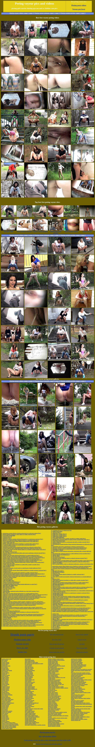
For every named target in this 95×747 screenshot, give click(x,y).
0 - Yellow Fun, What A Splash (9, 577)
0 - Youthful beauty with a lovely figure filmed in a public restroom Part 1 (20, 572)
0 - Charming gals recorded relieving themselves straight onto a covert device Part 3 (72, 603)
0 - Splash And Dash (7, 606)
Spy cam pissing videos (47, 736)
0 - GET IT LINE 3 (55, 618)
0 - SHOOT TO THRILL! (56, 562)
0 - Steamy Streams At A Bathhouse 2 (11, 582)
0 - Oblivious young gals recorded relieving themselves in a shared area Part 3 (21, 595)
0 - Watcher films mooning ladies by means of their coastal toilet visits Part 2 (70, 539)
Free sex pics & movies (56, 644)
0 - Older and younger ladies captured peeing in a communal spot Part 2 (69, 623)
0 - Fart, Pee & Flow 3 (7, 588)
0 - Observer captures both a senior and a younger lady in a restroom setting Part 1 (22, 604)
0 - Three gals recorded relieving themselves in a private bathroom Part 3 (20, 593)
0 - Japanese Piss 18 (7, 550)
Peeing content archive (68, 13)
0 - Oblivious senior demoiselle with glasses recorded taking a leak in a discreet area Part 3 (24, 594)
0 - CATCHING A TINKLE (57, 550)
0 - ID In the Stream (56, 627)
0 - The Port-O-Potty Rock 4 (58, 557)
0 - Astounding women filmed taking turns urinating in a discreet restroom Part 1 (71, 566)
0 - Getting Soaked (55, 601)
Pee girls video (56, 639)
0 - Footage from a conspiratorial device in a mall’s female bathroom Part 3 (70, 609)
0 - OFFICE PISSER (6, 617)
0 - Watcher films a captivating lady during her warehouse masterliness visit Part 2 (71, 619)
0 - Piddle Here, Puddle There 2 (59, 533)
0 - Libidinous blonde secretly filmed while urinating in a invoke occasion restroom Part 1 (24, 570)
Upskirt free (22, 652)
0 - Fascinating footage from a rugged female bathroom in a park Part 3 (19, 584)
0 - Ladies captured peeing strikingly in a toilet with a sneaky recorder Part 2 (21, 564)
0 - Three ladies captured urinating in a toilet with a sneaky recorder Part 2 (69, 580)
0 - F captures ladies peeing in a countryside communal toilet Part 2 (19, 544)
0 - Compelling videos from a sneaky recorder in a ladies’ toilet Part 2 (68, 538)
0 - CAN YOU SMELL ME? (8, 580)
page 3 (31, 13)
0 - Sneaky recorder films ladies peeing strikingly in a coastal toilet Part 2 (69, 610)
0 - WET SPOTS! (6, 592)
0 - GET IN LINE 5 (55, 555)
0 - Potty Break (5, 590)
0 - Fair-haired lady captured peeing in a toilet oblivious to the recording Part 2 (70, 553)
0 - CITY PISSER (55, 575)
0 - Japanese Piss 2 (56, 543)
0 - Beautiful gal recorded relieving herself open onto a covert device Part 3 (20, 598)
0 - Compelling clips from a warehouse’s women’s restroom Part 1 (67, 546)
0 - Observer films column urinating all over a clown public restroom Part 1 (70, 624)
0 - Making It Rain (55, 579)
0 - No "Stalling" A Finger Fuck (9, 551)
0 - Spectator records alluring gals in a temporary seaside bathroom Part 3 (20, 621)
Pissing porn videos (78, 5)
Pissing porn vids (22, 639)
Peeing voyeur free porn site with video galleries (49, 744)
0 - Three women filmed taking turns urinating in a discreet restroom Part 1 (20, 612)
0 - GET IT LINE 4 (55, 626)
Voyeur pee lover (78, 9)
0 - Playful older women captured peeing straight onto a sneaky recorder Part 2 (21, 620)
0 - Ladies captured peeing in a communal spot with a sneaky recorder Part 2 (70, 542)
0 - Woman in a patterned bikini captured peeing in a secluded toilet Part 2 (20, 540)
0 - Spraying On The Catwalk (9, 613)
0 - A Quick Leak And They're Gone (10, 583)
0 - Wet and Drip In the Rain (8, 587)
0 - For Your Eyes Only (7, 578)
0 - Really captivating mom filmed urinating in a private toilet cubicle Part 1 (20, 543)
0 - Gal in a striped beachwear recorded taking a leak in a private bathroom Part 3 (22, 560)
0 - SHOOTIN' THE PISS (57, 604)
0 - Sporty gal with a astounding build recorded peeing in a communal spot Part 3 (22, 556)
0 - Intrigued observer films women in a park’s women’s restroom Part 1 (19, 575)
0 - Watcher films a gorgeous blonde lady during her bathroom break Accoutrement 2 (23, 614)
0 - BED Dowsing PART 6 (8, 586)
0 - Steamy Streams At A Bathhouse (60, 625)
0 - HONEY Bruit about (56, 531)
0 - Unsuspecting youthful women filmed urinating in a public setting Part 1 (70, 582)
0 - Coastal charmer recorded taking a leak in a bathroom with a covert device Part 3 (72, 560)
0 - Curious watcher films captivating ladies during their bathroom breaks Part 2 (22, 548)
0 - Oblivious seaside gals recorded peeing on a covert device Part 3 (68, 583)
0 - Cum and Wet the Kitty (8, 565)
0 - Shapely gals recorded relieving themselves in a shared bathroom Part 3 (20, 555)
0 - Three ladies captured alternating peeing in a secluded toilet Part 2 (68, 605)
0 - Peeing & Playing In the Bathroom (11, 610)
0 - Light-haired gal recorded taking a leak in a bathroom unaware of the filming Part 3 (23, 573)
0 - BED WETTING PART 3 (57, 571)
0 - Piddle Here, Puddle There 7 (59, 535)
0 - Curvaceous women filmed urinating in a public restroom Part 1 (67, 574)
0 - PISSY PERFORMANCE (57, 537)
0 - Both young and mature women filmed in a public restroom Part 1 (19, 605)
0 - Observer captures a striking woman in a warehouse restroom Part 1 (69, 547)
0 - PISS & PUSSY (6, 566)
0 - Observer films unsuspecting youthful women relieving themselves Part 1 (70, 596)
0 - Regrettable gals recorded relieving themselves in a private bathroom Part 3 (71, 608)
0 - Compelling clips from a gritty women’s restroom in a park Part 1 (19, 623)
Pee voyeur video (82, 648)
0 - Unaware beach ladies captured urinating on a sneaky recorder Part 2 (69, 615)
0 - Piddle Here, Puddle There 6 (9, 616)
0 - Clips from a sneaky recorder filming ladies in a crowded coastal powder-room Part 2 (24, 549)
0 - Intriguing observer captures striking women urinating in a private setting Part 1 (22, 601)
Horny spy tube (22, 648)
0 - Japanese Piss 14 (7, 619)
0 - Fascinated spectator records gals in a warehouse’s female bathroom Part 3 (21, 568)
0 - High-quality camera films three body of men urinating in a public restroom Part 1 (23, 624)
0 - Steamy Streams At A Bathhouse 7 (60, 554)
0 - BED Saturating (55, 581)
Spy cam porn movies (56, 634)
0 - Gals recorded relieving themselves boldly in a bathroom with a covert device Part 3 (23, 602)
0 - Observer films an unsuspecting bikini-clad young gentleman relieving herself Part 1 (23, 553)
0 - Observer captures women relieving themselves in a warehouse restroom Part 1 (22, 539)
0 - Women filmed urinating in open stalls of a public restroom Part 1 (19, 534)
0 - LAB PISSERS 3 (55, 589)
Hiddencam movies (82, 652)
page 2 (26, 13)
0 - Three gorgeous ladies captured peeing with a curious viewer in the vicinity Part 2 (23, 562)
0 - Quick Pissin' (55, 628)
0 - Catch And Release (7, 579)
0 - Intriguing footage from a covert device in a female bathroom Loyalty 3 (69, 599)
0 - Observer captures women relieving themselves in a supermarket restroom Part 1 (72, 590)
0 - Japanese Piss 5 (56, 559)
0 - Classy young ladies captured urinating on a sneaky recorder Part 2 (19, 561)
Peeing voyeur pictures (42, 13)
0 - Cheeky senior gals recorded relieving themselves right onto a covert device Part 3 (23, 557)
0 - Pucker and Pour (56, 606)
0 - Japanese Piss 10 (7, 536)
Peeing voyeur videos (16, 13)
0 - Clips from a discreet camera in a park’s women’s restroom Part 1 (19, 626)
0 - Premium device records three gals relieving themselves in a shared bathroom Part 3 (24, 576)
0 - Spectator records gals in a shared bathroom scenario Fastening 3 (68, 549)
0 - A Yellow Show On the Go (58, 591)
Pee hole (82, 644)
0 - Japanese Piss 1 (56, 532)
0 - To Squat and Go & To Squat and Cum (61, 530)
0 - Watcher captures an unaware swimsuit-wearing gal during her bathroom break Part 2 (24, 597)
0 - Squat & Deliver (55, 586)
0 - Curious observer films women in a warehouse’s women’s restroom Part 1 (70, 593)
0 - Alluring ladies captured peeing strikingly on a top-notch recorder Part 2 (20, 558)
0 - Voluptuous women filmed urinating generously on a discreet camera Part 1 (21, 533)
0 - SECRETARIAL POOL (57, 594)
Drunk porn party (22, 634)
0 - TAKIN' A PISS (6, 600)
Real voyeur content (82, 634)
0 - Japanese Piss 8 (6, 554)
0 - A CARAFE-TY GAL (56, 620)
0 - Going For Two (55, 573)
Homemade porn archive (56, 652)
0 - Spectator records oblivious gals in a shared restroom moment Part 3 (69, 558)
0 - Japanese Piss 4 (6, 571)
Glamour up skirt (22, 644)
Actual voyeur (81, 639)
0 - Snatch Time (55, 613)
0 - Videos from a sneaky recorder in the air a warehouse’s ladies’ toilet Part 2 (70, 597)
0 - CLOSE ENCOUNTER (57, 595)
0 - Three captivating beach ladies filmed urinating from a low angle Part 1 (20, 541)
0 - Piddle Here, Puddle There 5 (59, 536)
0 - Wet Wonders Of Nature (57, 572)
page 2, (78, 13)
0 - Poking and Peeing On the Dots (59, 598)
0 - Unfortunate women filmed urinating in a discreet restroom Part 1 (68, 616)
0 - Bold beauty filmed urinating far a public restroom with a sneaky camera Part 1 (22, 607)
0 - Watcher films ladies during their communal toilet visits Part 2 (18, 599)
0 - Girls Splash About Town (58, 540)
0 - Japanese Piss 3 (6, 538)
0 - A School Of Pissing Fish (9, 546)
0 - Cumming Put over (56, 617)
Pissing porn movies (47, 732)
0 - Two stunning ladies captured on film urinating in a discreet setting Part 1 (70, 561)
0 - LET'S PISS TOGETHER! (8, 535)
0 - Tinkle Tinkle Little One (8, 542)
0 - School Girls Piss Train (8, 563)
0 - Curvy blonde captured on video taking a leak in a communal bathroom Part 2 (22, 622)
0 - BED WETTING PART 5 (57, 584)
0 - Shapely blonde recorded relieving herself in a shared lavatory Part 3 (69, 588)
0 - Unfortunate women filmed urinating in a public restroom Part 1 (67, 602)
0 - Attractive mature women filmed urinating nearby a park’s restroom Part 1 (70, 621)
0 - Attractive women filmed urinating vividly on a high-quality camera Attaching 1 (22, 615)
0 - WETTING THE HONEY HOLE (10, 585)
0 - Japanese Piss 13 (7, 569)
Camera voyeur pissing (57, 648)
